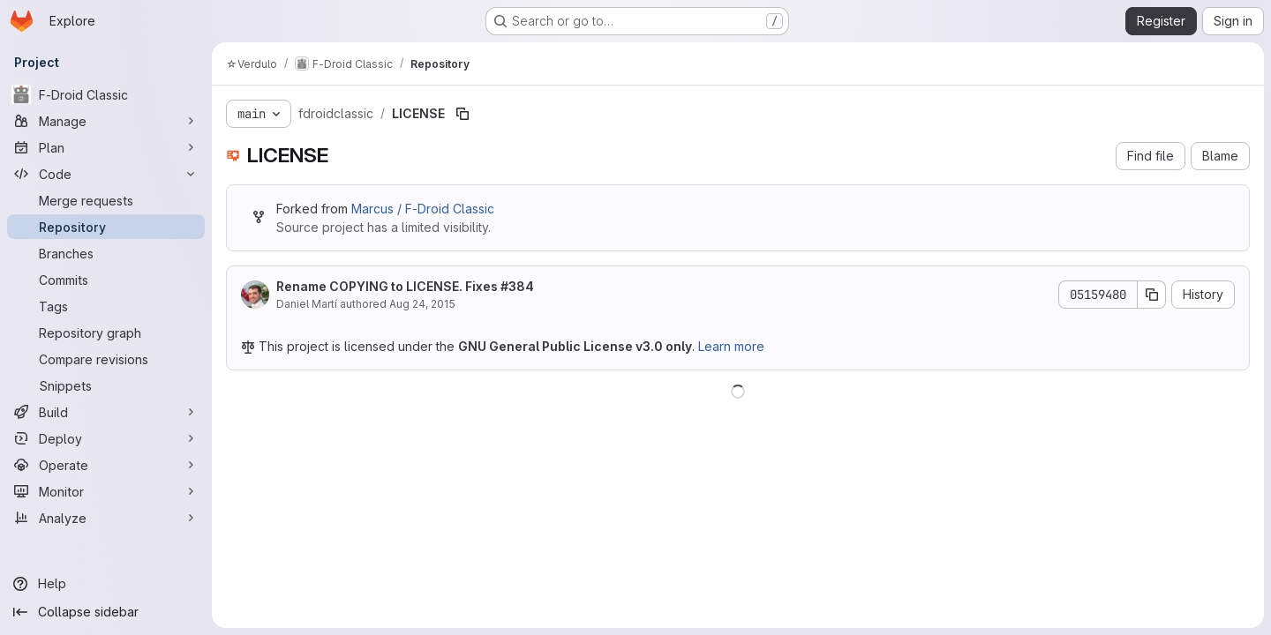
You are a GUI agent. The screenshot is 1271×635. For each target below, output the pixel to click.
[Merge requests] (106, 200)
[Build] (106, 412)
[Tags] (106, 306)
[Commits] (106, 279)
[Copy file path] (462, 114)
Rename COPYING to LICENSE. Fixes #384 (405, 286)
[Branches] (106, 253)
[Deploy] (106, 438)
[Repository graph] (106, 332)
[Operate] (106, 464)
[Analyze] (106, 517)
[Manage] (106, 120)
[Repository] (106, 226)
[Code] (106, 173)
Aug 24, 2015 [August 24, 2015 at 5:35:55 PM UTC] (422, 303)
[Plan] (106, 147)
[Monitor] (106, 491)
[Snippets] (106, 385)
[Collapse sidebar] (106, 612)
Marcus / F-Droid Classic (422, 208)
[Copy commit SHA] (1152, 294)
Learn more (731, 346)
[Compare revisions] (106, 359)
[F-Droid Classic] (106, 94)
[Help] (106, 584)
